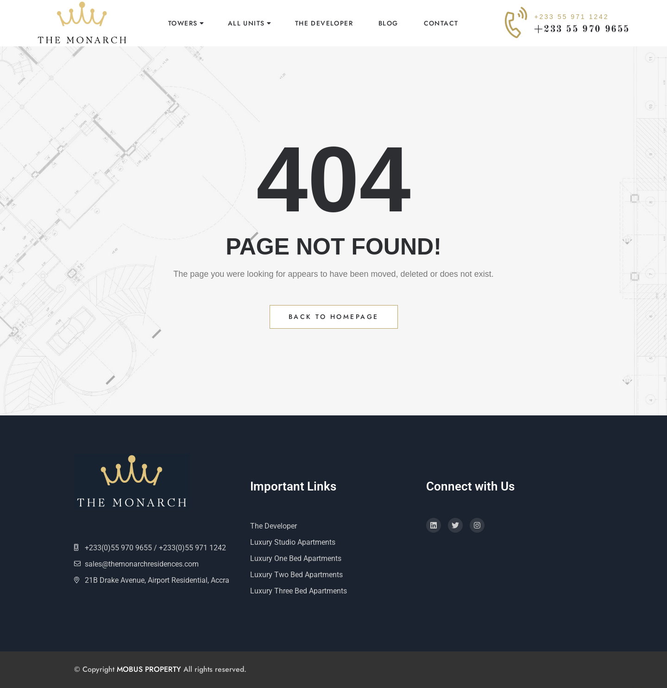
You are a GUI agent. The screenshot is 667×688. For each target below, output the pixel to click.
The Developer (324, 23)
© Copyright (95, 669)
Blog (388, 23)
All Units (246, 23)
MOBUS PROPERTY (149, 669)
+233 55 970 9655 (582, 29)
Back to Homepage (334, 316)
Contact (441, 23)
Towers (182, 23)
